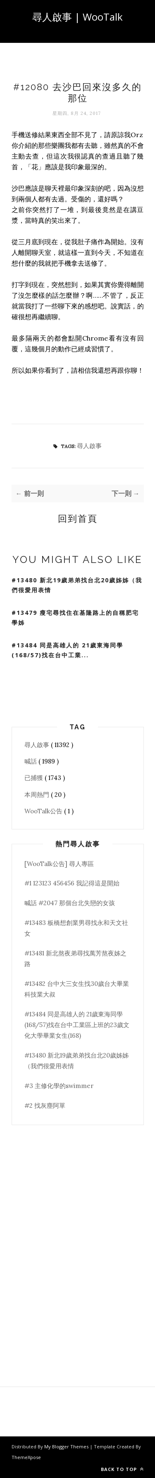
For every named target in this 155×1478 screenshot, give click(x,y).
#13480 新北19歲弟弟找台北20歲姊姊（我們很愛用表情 (77, 585)
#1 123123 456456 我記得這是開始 (71, 883)
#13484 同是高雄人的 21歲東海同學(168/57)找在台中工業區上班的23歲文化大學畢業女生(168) (76, 1025)
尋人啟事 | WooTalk (77, 16)
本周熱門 (37, 795)
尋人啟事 (89, 446)
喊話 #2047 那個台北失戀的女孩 (69, 903)
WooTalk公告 (44, 811)
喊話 (31, 761)
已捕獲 (34, 778)
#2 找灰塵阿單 (44, 1105)
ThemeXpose (26, 1457)
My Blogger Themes (67, 1446)
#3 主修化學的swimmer (58, 1086)
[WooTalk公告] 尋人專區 (59, 864)
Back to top (122, 1469)
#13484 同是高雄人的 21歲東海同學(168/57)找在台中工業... (67, 650)
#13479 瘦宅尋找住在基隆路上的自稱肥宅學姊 (75, 618)
